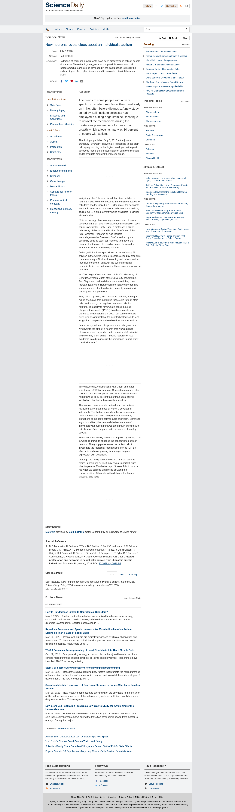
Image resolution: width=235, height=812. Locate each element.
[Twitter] (66, 81)
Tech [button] (69, 29)
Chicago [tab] (133, 574)
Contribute (100, 797)
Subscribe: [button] (171, 6)
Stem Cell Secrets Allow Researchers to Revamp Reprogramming (82, 667)
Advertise (112, 797)
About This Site (78, 797)
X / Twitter (103, 785)
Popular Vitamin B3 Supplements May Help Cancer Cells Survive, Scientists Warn (88, 751)
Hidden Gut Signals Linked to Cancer (163, 64)
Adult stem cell (58, 165)
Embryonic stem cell (61, 170)
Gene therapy (57, 181)
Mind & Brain (53, 130)
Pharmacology (152, 112)
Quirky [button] (107, 29)
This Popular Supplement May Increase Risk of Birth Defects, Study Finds (167, 244)
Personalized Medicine (62, 124)
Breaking (148, 44)
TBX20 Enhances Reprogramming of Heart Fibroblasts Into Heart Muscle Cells (89, 650)
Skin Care (55, 105)
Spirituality (55, 152)
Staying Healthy (153, 158)
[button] (162, 38)
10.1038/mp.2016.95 (110, 563)
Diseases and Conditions (57, 117)
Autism (54, 141)
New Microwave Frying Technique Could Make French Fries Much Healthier (167, 230)
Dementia (150, 140)
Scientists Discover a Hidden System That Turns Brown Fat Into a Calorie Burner (165, 237)
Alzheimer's (56, 136)
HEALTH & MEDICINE (152, 107)
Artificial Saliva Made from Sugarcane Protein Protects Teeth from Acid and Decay (167, 186)
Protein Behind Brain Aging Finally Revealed (166, 56)
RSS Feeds (54, 788)
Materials (50, 532)
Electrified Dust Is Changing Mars (161, 60)
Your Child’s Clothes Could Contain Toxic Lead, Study (73, 741)
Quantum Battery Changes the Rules (163, 69)
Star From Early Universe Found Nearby (164, 82)
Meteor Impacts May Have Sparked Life (164, 86)
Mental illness (57, 186)
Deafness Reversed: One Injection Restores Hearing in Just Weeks (166, 193)
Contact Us (154, 788)
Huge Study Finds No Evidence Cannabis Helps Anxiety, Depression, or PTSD (165, 218)
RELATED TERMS (54, 159)
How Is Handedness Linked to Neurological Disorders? (76, 612)
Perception (56, 147)
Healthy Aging (57, 110)
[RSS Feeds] (181, 6)
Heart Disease (152, 116)
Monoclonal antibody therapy (61, 211)
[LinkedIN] (77, 81)
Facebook (103, 781)
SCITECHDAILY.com (66, 729)
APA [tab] (122, 574)
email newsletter (131, 18)
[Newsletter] (187, 6)
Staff (90, 797)
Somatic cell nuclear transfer (61, 193)
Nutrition (149, 153)
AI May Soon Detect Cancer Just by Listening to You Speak (77, 736)
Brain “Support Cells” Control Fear (161, 73)
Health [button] (58, 29)
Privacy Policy (125, 797)
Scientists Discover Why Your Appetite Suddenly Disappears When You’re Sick (164, 211)
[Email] (82, 81)
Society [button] (94, 29)
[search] (187, 29)
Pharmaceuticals (153, 121)
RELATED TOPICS (54, 92)
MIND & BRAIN (149, 126)
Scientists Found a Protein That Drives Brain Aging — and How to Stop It (166, 179)
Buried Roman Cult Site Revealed (161, 51)
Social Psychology (154, 135)
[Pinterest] (71, 81)
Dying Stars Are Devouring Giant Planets (165, 78)
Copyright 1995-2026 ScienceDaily (65, 801)
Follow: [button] (148, 6)
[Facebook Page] (156, 6)
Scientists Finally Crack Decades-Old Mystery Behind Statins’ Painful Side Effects (88, 746)
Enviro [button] (81, 29)
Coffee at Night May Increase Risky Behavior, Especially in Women (167, 204)
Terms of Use (158, 797)
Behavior (150, 130)
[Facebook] (61, 81)
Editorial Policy (142, 797)
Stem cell (55, 176)
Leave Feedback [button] (156, 784)
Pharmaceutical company (58, 202)
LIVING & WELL (150, 144)
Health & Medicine (56, 99)
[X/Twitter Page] (162, 6)
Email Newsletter (57, 784)
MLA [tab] (112, 574)
